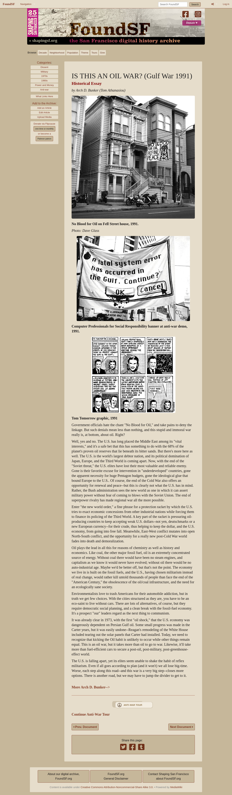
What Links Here (44, 96)
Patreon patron (44, 139)
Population (72, 52)
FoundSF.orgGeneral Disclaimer (116, 776)
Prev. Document (85, 726)
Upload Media (44, 117)
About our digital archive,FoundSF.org (64, 776)
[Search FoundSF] (172, 4)
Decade (43, 52)
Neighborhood (57, 52)
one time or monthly (44, 129)
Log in (226, 4)
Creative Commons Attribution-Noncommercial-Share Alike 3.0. (117, 787)
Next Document (181, 726)
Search (195, 4)
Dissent (44, 67)
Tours (94, 52)
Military (44, 71)
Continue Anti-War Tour (91, 714)
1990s (44, 80)
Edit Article (44, 112)
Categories (44, 62)
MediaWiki (176, 787)
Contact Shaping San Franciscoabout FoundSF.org (168, 776)
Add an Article (44, 108)
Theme (84, 52)
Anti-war (44, 89)
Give (102, 52)
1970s (44, 76)
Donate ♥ (191, 22)
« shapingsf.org (43, 40)
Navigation (25, 4)
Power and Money (44, 85)
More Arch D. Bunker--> (91, 687)
